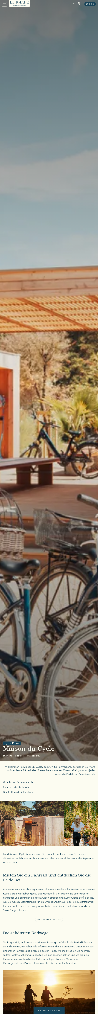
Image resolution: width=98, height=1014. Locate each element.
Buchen (90, 4)
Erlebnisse (19, 756)
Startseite (7, 756)
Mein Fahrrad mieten (49, 919)
